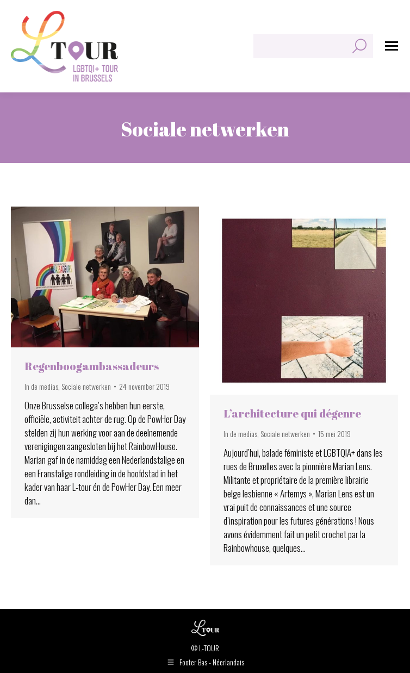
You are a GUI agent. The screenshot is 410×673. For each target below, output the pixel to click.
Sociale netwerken (86, 386)
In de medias (41, 386)
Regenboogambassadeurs (91, 366)
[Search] (313, 46)
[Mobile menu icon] (391, 46)
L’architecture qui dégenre (292, 413)
